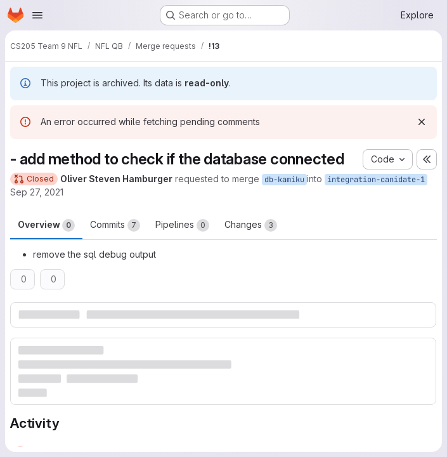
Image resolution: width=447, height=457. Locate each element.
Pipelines (182, 225)
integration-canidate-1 (376, 180)
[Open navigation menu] (37, 15)
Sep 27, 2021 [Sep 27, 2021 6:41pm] (36, 192)
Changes (250, 225)
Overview (46, 225)
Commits (115, 225)
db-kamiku (284, 180)
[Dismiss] (421, 121)
